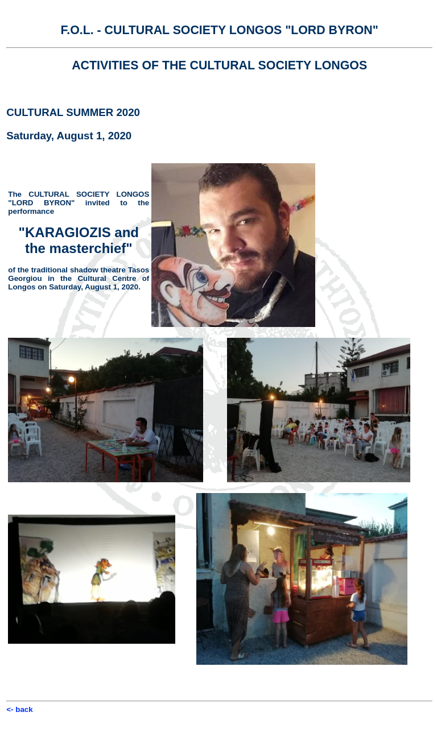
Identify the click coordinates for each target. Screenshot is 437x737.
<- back (19, 709)
